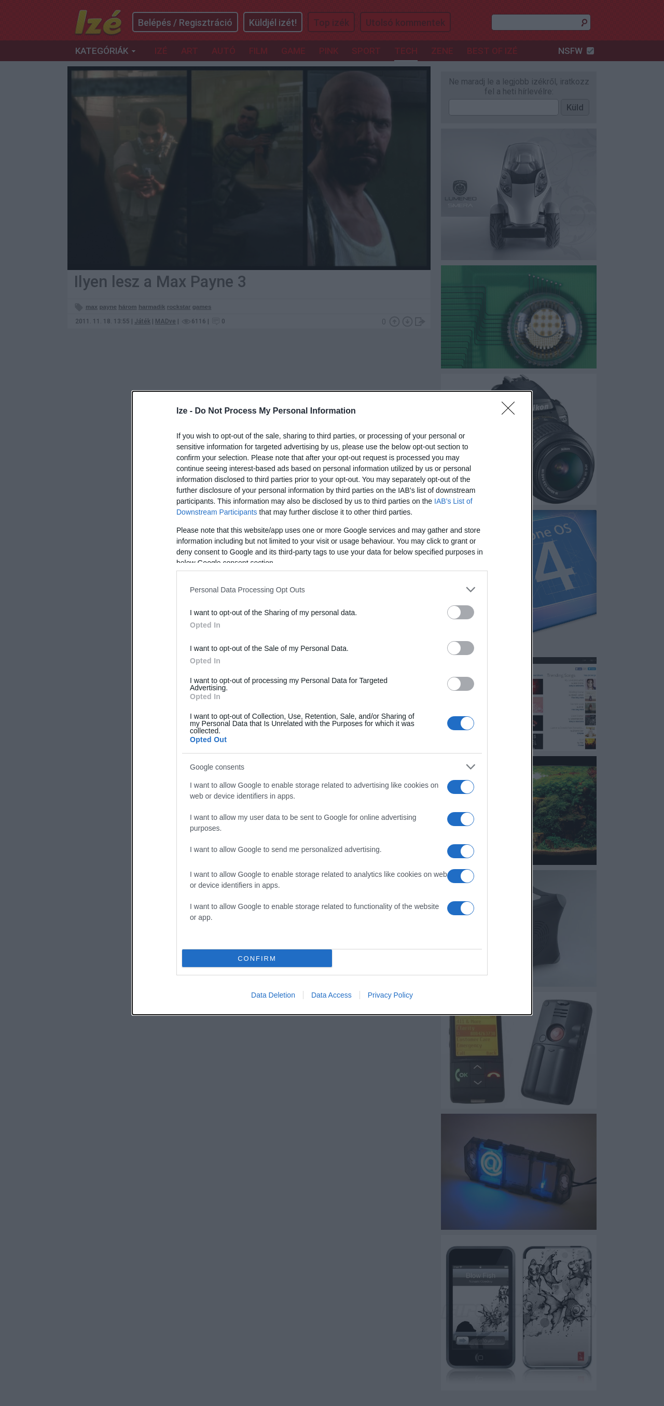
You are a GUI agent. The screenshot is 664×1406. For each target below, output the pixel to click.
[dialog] (332, 703)
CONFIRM (257, 958)
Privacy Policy (390, 995)
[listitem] (332, 589)
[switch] (460, 612)
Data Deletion (273, 995)
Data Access (331, 995)
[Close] (511, 411)
